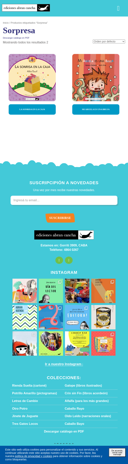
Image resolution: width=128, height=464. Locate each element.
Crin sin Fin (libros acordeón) (82, 393)
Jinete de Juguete (22, 416)
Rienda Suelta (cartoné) (26, 386)
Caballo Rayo (73, 409)
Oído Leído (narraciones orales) (83, 416)
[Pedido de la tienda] (110, 42)
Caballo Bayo (73, 424)
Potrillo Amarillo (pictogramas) (30, 393)
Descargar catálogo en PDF (14, 37)
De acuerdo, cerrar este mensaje (117, 455)
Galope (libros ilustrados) (80, 386)
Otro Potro (18, 409)
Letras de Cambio (22, 401)
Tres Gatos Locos (22, 424)
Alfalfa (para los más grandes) (82, 401)
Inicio (5, 23)
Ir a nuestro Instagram (63, 364)
